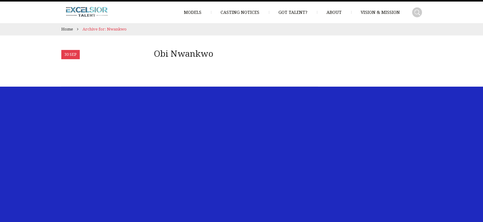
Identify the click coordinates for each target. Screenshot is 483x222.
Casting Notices (240, 12)
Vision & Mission (380, 12)
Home (67, 29)
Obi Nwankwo (183, 54)
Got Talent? (292, 12)
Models (192, 12)
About (334, 12)
